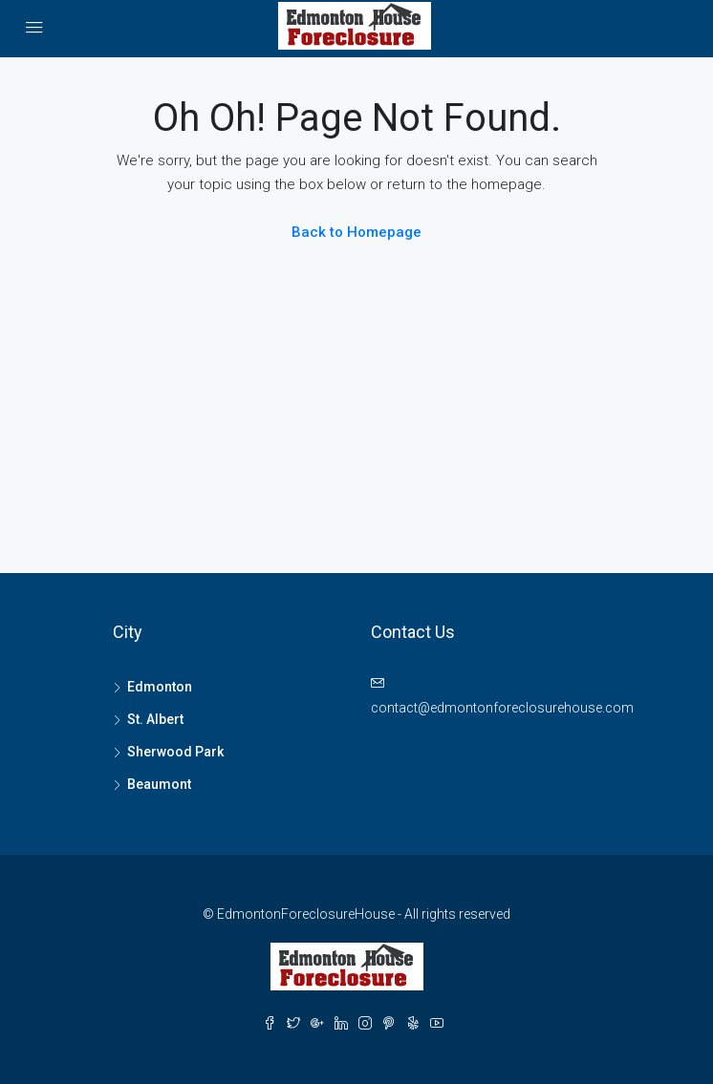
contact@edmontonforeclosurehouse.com (502, 707)
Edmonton (159, 686)
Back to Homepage (356, 232)
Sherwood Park (175, 751)
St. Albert (155, 719)
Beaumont (159, 784)
